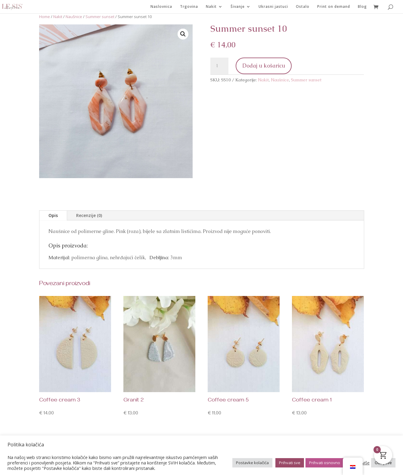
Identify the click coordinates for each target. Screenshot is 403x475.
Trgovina (189, 7)
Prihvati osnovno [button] (324, 462)
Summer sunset (99, 16)
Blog (362, 7)
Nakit (211, 7)
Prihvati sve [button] (289, 462)
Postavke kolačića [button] (252, 462)
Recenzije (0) (89, 215)
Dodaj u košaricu (263, 65)
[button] (183, 34)
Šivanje (238, 7)
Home (44, 16)
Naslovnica (161, 7)
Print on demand (333, 7)
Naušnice (74, 16)
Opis (53, 215)
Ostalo (302, 7)
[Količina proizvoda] (219, 66)
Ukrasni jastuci (273, 7)
